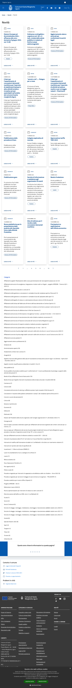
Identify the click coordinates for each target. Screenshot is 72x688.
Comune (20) (7, 387)
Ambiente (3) (7, 345)
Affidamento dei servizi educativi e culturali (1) (17, 290)
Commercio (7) (8, 383)
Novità (9, 15)
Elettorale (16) (8, 414)
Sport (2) (6, 525)
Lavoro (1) (6, 456)
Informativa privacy (41, 656)
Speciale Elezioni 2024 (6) (11, 522)
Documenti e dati (5, 630)
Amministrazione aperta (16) (12, 348)
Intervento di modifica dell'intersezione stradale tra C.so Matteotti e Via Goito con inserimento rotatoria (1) (33, 442)
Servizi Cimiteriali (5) (10, 504)
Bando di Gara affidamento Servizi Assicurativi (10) (18, 376)
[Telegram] (59, 8)
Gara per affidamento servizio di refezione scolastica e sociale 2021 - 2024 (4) (25, 435)
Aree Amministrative (7, 615)
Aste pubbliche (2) (9, 367)
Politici (3, 624)
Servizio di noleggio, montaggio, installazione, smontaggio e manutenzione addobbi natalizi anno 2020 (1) (33, 508)
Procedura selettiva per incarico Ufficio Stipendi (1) (18, 480)
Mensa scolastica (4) (9, 460)
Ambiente (39, 626)
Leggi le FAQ (22, 651)
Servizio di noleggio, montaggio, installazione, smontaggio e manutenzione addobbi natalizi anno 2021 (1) (33, 511)
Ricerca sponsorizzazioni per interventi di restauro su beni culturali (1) (23, 491)
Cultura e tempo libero (25, 615)
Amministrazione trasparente (41, 644)
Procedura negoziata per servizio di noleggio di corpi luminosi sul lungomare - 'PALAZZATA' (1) (30, 477)
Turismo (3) (7, 535)
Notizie (7, 28)
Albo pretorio (40, 648)
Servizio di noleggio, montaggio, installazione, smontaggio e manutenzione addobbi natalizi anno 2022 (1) (33, 515)
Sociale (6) (7, 518)
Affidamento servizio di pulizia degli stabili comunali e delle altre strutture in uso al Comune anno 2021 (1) (33, 334)
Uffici (2, 618)
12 (48, 268)
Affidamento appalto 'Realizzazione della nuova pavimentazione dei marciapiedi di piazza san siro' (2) (32, 281)
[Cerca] (69, 8)
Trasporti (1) (7, 529)
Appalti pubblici (23, 624)
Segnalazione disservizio (25, 648)
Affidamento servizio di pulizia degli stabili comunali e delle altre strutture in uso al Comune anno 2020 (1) (33, 331)
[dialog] (36, 677)
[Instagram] (54, 8)
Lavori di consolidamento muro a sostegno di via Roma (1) (20, 453)
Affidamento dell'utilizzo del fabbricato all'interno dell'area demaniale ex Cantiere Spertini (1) (29, 303)
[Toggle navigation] (3, 8)
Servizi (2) (6, 501)
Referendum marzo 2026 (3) (12, 487)
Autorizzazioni (40, 634)
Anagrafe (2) (7, 355)
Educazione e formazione (43, 612)
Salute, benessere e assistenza (41, 630)
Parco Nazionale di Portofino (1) (12, 463)
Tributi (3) (6, 532)
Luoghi (56, 626)
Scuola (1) (6, 497)
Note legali (39, 659)
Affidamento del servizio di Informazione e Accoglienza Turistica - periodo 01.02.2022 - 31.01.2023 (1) (32, 314)
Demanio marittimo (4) (10, 404)
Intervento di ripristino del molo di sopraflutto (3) (17, 446)
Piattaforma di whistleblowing (40, 652)
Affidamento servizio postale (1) (12, 338)
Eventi (56, 629)
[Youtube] (50, 8)
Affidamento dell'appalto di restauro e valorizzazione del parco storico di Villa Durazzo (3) (28, 300)
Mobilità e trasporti (24, 633)
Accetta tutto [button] (30, 681)
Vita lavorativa (23, 618)
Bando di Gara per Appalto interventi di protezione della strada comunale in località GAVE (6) (29, 380)
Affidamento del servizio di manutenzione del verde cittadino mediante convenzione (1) (28, 317)
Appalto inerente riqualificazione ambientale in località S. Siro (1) (22, 364)
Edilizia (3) (7, 411)
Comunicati (31, 132)
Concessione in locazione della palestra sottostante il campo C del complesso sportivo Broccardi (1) (31, 394)
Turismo (21, 630)
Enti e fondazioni (5, 621)
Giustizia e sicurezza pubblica (42, 616)
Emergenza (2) (8, 421)
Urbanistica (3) (8, 539)
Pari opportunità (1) (9, 466)
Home (3, 15)
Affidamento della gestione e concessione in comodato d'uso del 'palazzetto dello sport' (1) (29, 297)
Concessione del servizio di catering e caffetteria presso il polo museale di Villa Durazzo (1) (29, 390)
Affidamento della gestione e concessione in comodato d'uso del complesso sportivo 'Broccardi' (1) (31, 293)
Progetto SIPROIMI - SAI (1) (11, 484)
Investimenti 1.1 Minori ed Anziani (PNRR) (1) (16, 449)
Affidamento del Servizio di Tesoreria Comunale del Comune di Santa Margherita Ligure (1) (29, 321)
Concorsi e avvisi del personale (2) (13, 397)
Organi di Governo (6, 612)
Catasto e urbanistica (24, 627)
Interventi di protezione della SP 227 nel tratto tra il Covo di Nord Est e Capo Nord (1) (27, 439)
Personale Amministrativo (8, 627)
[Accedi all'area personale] (65, 2)
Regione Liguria (6, 2)
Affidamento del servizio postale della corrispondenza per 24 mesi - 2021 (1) (25, 328)
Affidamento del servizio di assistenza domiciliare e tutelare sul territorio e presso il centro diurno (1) (32, 307)
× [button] (70, 668)
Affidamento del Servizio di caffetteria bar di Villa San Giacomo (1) (22, 310)
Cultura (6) (7, 400)
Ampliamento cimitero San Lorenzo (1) (14, 352)
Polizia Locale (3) (8, 470)
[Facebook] (46, 8)
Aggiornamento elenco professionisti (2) (15, 341)
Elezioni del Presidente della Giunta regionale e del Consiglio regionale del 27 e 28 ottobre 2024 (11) (31, 418)
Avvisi (30, 28)
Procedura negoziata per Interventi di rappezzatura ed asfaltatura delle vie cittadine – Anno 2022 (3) (32, 473)
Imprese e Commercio (25, 621)
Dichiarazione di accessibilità (40, 663)
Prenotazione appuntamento (23, 644)
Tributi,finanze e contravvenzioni (40, 622)
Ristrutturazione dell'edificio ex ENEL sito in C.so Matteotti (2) (21, 494)
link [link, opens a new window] (45, 678)
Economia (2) (7, 407)
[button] (36, 685)
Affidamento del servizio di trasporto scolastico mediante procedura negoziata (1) (26, 324)
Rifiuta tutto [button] (42, 681)
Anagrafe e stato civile (25, 612)
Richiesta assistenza (24, 654)
